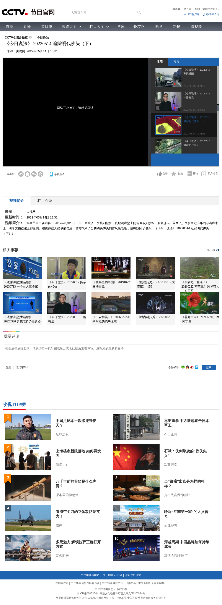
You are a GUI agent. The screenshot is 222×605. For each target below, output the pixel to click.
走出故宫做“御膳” (177, 495)
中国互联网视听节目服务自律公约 (146, 597)
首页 (9, 26)
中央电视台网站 (90, 575)
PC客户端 (193, 14)
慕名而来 (62, 555)
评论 (195, 173)
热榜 (176, 26)
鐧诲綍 (176, 9)
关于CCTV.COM (112, 575)
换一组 (211, 250)
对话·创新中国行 (176, 555)
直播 (27, 26)
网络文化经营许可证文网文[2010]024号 (122, 593)
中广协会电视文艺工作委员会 (119, 583)
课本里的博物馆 (67, 495)
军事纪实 (170, 464)
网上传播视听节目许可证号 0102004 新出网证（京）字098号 (91, 597)
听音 (159, 26)
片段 (176, 61)
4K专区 (139, 26)
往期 (160, 61)
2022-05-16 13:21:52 (194, 85)
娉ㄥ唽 (187, 9)
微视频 (196, 26)
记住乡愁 (170, 525)
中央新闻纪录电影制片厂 (152, 583)
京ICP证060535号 (87, 593)
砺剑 (59, 525)
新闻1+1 (61, 464)
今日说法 (43, 37)
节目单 (46, 26)
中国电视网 (62, 583)
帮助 (197, 9)
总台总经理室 (133, 575)
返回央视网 (210, 9)
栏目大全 (97, 26)
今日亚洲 (170, 434)
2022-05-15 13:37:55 (194, 109)
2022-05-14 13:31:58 (194, 133)
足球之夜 (62, 434)
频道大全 (69, 26)
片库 (121, 26)
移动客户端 (212, 14)
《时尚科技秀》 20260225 (154, 317)
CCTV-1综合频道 (16, 37)
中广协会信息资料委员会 (85, 583)
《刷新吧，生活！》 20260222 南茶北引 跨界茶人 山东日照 (200, 287)
